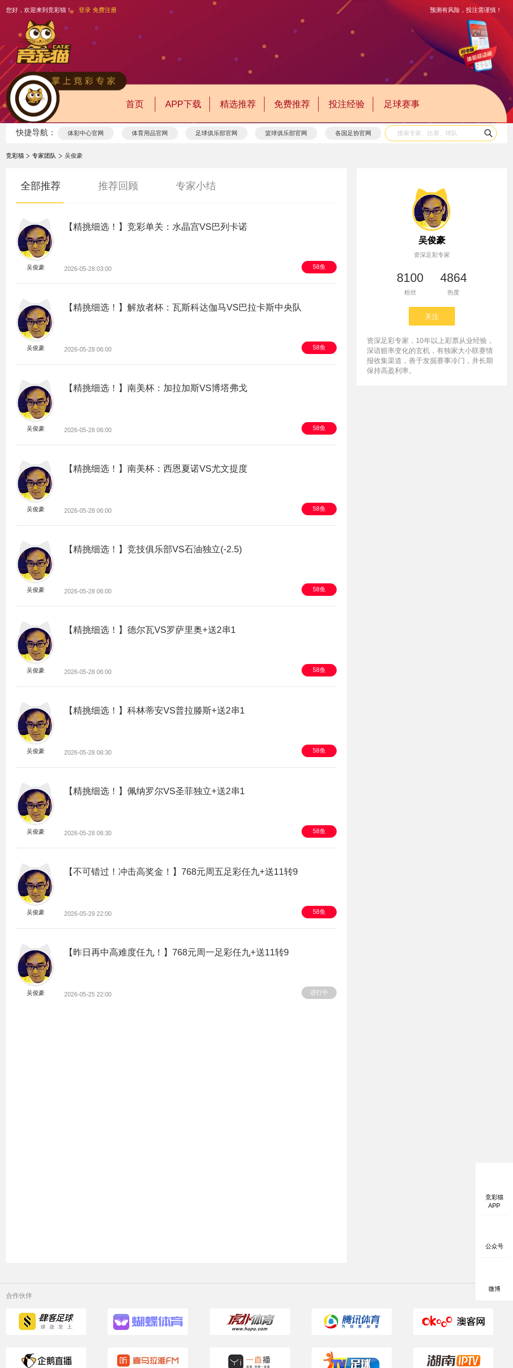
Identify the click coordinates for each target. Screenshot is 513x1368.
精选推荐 (238, 104)
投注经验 (347, 104)
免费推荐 (292, 104)
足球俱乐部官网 (216, 133)
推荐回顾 (118, 185)
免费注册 (105, 10)
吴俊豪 (431, 240)
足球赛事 (402, 104)
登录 (85, 10)
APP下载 (183, 104)
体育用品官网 (150, 133)
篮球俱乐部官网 (286, 133)
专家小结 (196, 185)
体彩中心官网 (86, 133)
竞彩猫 (15, 155)
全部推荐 (41, 185)
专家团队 (44, 155)
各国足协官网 (353, 133)
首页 (135, 104)
